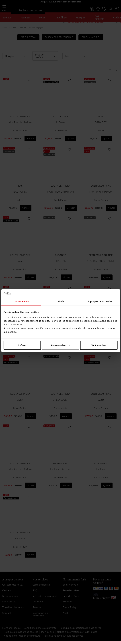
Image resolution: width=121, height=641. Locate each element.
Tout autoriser (99, 345)
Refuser (22, 345)
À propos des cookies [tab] (100, 301)
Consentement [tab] (21, 301)
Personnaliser (60, 345)
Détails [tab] (60, 301)
